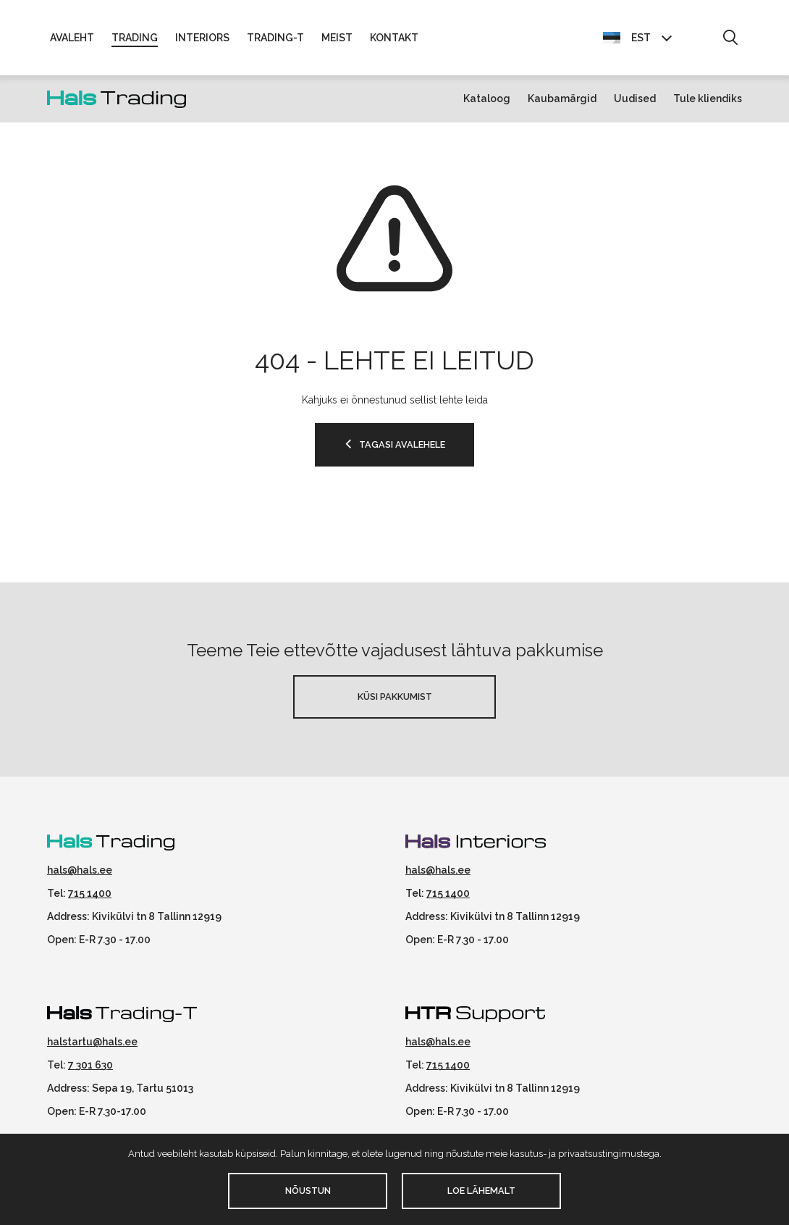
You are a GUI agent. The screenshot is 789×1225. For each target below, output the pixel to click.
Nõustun (308, 1190)
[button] (730, 38)
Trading (134, 37)
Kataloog (486, 98)
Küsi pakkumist (395, 696)
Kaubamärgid (562, 98)
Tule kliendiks (707, 98)
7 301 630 (90, 1065)
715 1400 (89, 893)
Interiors (202, 37)
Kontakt (394, 37)
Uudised (635, 98)
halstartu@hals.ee (92, 1042)
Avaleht (72, 37)
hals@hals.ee (79, 870)
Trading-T (275, 37)
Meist (337, 37)
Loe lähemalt (481, 1190)
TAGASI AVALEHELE (402, 444)
